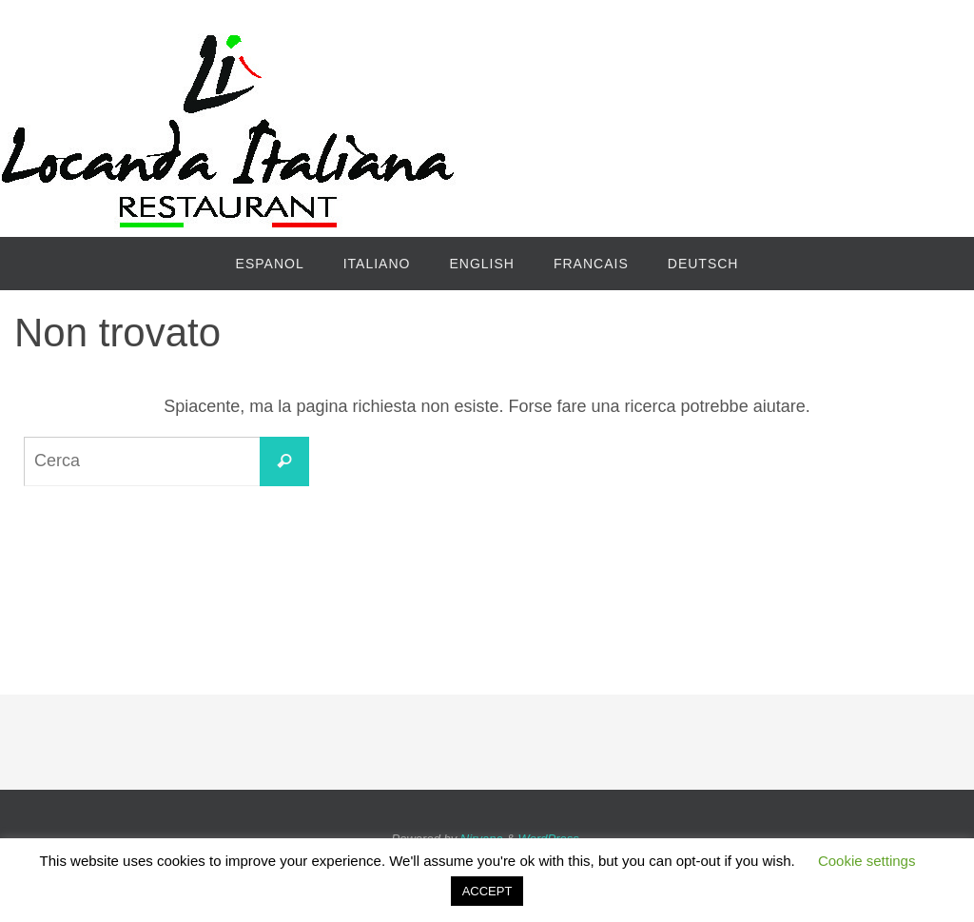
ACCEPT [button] (487, 891)
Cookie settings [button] (867, 861)
